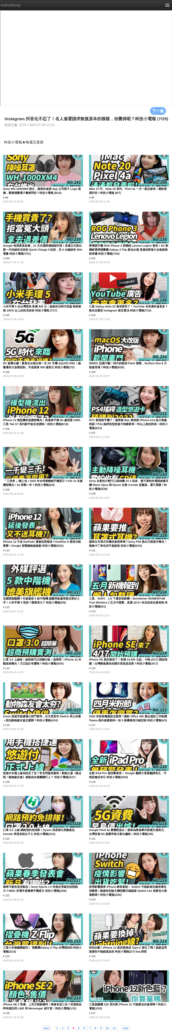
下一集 (158, 111)
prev (46, 1028)
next (125, 1028)
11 (114, 1028)
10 (107, 1028)
